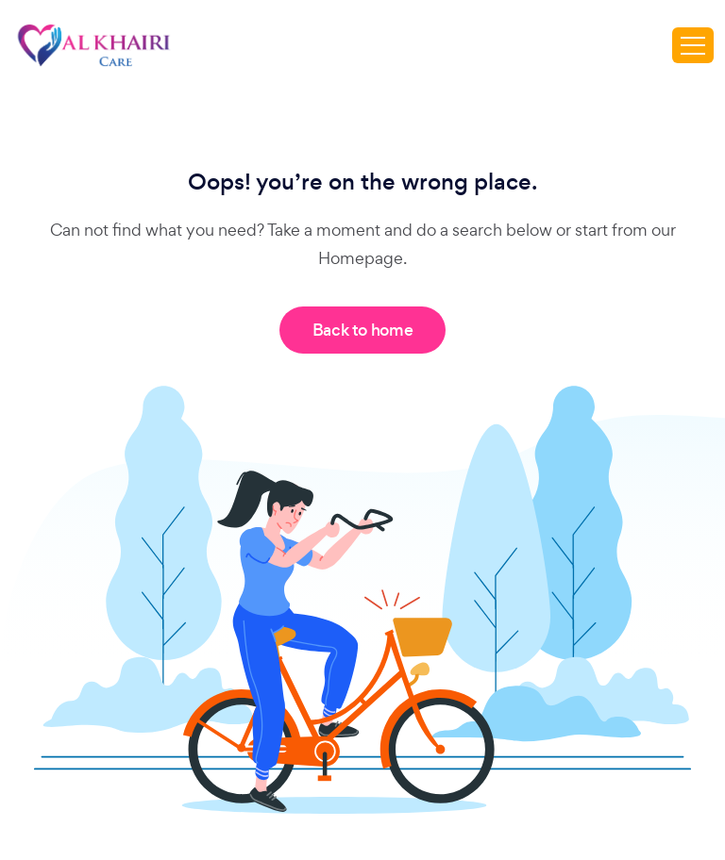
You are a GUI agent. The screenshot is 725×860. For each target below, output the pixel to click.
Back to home (362, 330)
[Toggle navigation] (693, 45)
